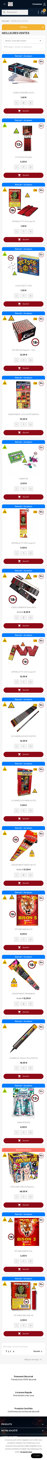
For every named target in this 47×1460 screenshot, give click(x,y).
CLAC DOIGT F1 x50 (23, 286)
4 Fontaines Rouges (23, 157)
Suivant (38, 1351)
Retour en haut (33, 1359)
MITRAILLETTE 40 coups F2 (23, 221)
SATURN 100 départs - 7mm (23, 350)
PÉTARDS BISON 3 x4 (23, 1251)
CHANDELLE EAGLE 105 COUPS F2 (23, 1058)
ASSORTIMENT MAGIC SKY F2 (23, 865)
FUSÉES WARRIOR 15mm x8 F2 (23, 607)
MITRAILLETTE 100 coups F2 (23, 543)
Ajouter (23, 110)
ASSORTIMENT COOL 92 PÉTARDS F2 (23, 414)
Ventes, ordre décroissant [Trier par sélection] (23, 40)
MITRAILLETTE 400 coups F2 (24, 672)
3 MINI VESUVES (23, 1122)
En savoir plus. (26, 1452)
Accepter (36, 1456)
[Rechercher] (15, 12)
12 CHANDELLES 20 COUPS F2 (23, 736)
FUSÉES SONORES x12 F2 (23, 93)
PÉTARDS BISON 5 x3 (23, 929)
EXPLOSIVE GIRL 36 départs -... (23, 1187)
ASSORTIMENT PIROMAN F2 (23, 993)
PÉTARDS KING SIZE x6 (23, 1315)
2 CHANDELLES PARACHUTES (23, 800)
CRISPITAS (23, 479)
